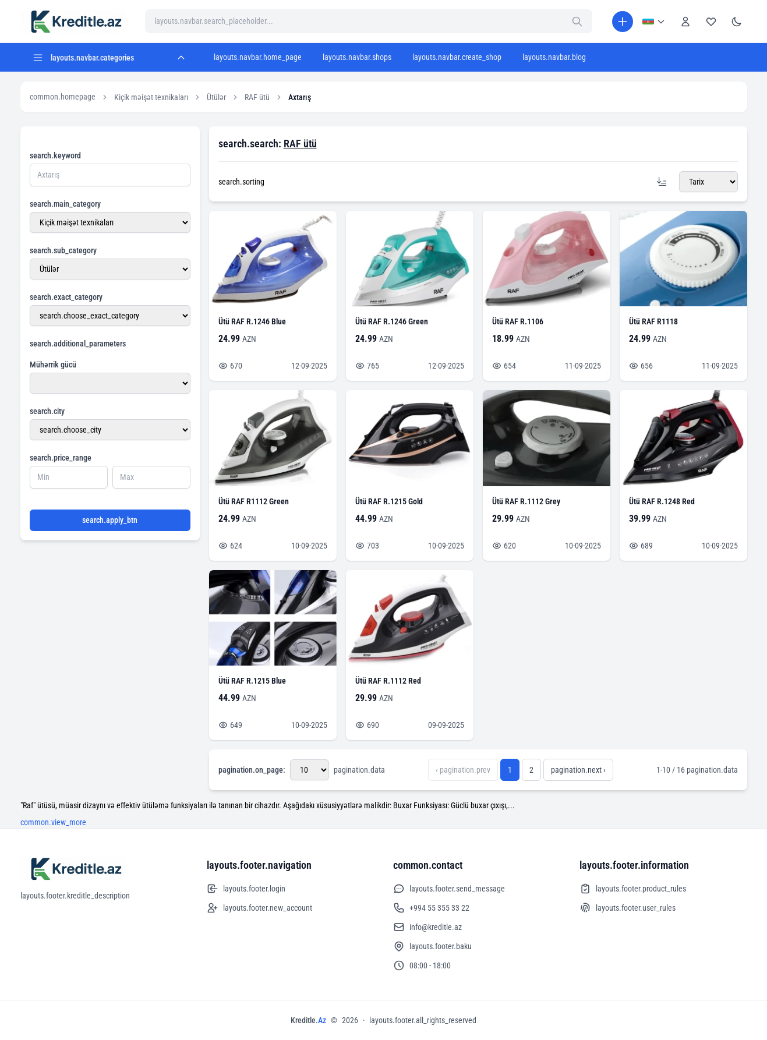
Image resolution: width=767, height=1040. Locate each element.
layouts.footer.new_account (259, 908)
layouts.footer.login (246, 888)
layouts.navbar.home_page (258, 57)
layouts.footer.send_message (449, 888)
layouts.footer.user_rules (627, 908)
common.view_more (53, 822)
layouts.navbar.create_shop (456, 57)
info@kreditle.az (427, 927)
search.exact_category (66, 297)
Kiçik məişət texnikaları (151, 97)
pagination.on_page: (251, 769)
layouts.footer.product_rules (632, 888)
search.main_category (65, 203)
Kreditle (308, 1020)
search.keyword (55, 155)
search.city (47, 411)
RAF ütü (257, 97)
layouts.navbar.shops (357, 57)
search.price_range (60, 457)
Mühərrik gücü (53, 364)
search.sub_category (63, 250)
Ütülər (216, 97)
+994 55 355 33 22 (431, 908)
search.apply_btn (109, 520)
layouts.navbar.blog (554, 57)
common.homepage (63, 96)
